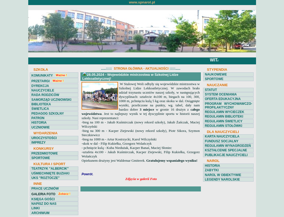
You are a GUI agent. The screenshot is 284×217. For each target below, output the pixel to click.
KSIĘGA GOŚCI (43, 199)
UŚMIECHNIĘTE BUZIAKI (50, 173)
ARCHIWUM (40, 213)
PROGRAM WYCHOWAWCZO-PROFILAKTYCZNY (228, 105)
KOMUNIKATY (42, 75)
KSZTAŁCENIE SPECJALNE (226, 150)
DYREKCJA (40, 86)
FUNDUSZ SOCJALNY (221, 141)
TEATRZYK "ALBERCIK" (50, 168)
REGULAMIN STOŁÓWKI (223, 126)
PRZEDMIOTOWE (44, 153)
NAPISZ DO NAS (43, 204)
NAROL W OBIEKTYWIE (223, 175)
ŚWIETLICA (40, 109)
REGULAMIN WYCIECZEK (224, 112)
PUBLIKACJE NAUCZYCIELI (226, 155)
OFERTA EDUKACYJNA (223, 99)
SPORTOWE (40, 158)
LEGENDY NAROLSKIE (222, 179)
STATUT (211, 90)
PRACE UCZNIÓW (45, 188)
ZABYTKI (212, 170)
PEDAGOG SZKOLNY (47, 113)
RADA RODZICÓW (45, 95)
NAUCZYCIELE (42, 90)
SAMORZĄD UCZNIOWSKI (51, 100)
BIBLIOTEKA (41, 104)
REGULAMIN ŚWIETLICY (223, 121)
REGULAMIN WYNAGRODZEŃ (228, 146)
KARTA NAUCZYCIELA (222, 136)
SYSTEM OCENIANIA (221, 94)
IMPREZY (38, 142)
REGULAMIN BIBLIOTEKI (224, 116)
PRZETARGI (40, 81)
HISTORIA (39, 122)
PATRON (37, 118)
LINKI (35, 208)
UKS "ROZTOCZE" (45, 178)
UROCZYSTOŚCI (44, 138)
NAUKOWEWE (216, 74)
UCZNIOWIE (40, 127)
